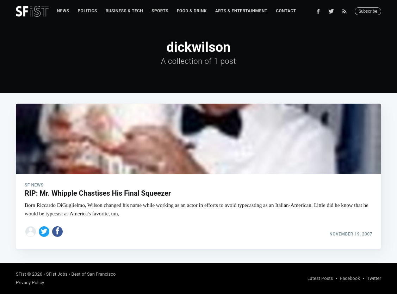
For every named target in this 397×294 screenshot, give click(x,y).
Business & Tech (124, 10)
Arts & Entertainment (241, 10)
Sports (159, 10)
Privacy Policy (30, 282)
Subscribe (368, 11)
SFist (21, 274)
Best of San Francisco (94, 274)
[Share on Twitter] (44, 232)
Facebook (350, 278)
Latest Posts (320, 278)
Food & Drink (192, 10)
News (63, 10)
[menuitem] (63, 11)
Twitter (374, 278)
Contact (286, 10)
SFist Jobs (57, 274)
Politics (87, 10)
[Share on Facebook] (57, 232)
